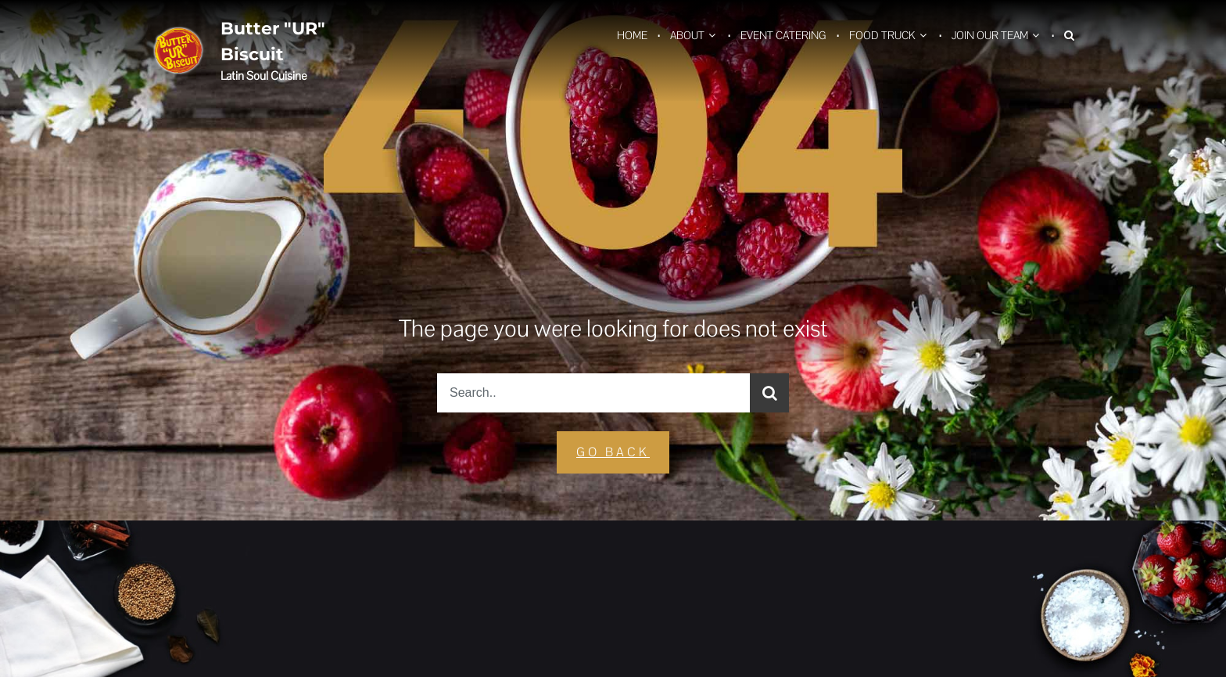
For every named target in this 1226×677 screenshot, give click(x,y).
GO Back (613, 452)
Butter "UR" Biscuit (272, 41)
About (687, 35)
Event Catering (783, 35)
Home (632, 35)
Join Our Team (990, 35)
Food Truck (882, 35)
